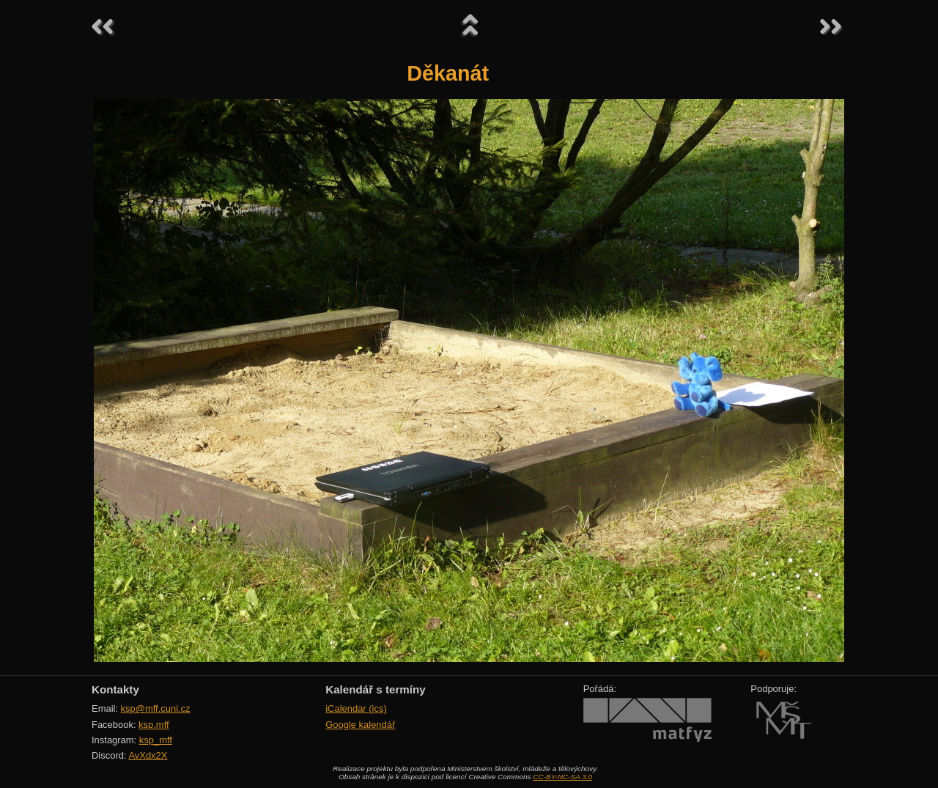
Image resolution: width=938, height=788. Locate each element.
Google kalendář (360, 724)
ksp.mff (154, 724)
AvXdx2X (147, 755)
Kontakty (115, 689)
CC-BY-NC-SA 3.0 (562, 777)
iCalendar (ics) (356, 708)
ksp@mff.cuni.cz (156, 708)
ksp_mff (155, 739)
